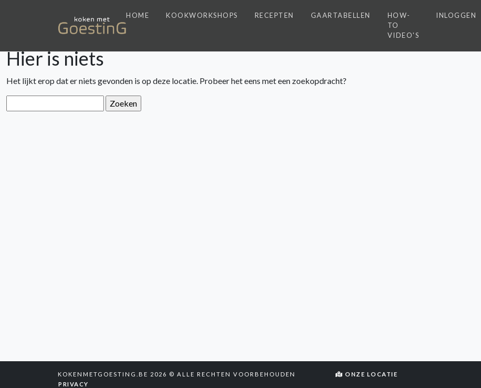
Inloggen (456, 15)
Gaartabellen (341, 15)
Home (137, 15)
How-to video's (404, 25)
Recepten (274, 15)
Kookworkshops (202, 15)
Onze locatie (367, 374)
